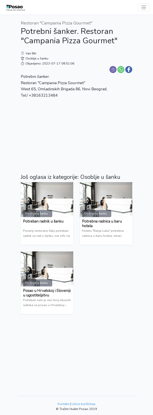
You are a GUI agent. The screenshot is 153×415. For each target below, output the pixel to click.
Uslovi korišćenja (83, 404)
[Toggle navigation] (144, 7)
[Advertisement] (76, 132)
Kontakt (63, 404)
